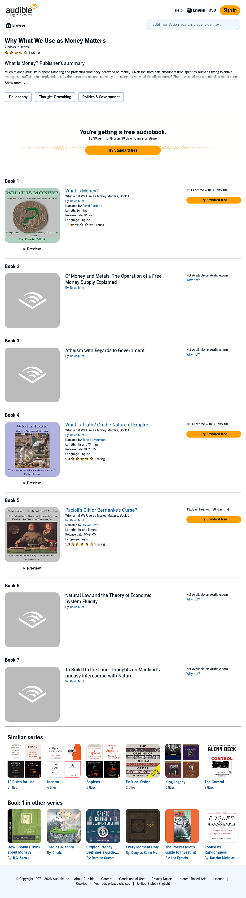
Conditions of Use (132, 879)
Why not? (193, 280)
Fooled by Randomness (216, 850)
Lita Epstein (179, 858)
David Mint (77, 201)
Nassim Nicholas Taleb (226, 858)
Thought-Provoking (55, 97)
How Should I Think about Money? (24, 850)
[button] (15, 83)
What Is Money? (82, 191)
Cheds (57, 853)
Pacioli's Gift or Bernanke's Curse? (101, 510)
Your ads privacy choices (112, 884)
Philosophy (18, 97)
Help (179, 10)
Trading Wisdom (60, 847)
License (218, 879)
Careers (106, 879)
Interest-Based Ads (192, 879)
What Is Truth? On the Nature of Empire (106, 425)
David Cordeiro (92, 206)
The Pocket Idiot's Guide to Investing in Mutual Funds (180, 852)
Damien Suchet (103, 858)
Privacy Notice (161, 879)
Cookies (81, 884)
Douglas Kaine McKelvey (148, 853)
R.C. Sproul (21, 858)
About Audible (84, 879)
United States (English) (153, 884)
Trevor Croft (90, 525)
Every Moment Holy (142, 847)
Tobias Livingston (94, 440)
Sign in (230, 10)
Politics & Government (101, 97)
